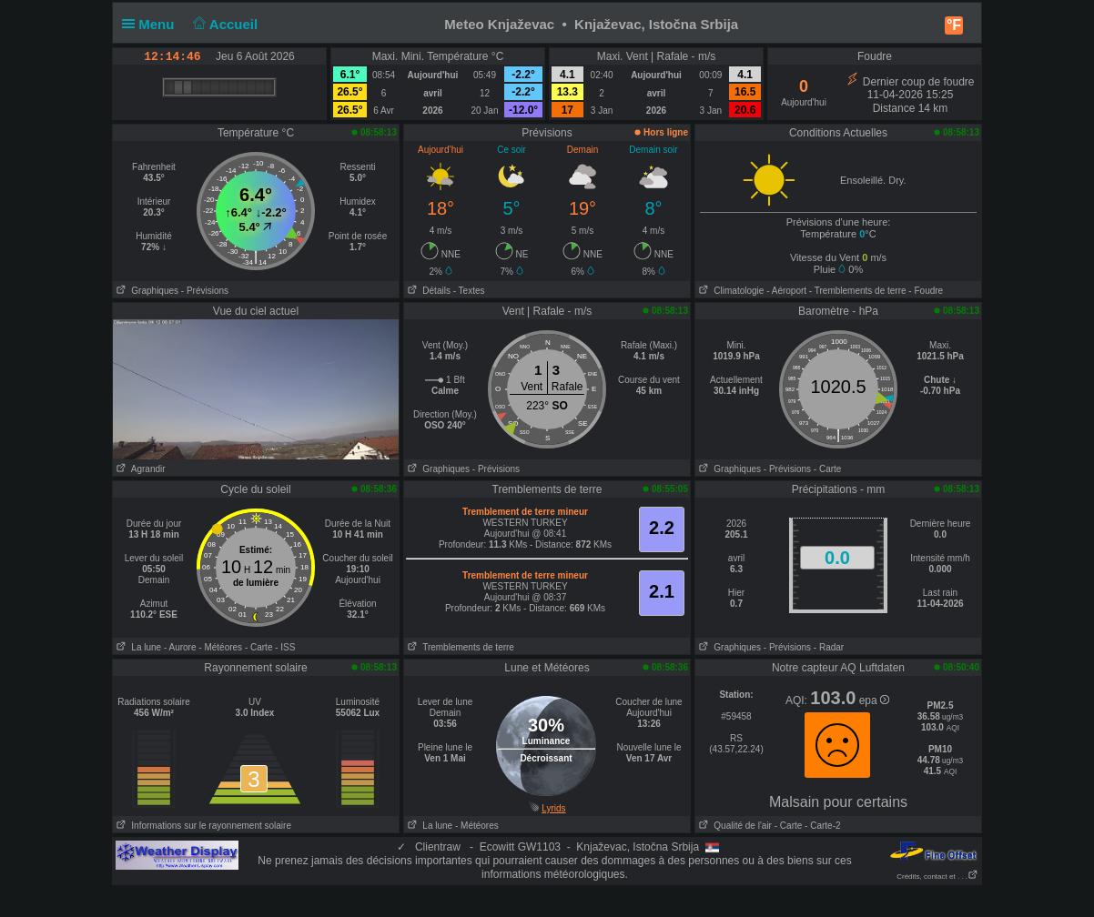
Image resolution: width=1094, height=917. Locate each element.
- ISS (285, 647)
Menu (152, 24)
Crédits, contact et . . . (937, 876)
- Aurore (180, 647)
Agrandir (139, 469)
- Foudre (925, 291)
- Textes (469, 291)
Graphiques (145, 291)
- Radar (829, 647)
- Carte (828, 469)
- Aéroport (786, 291)
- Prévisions (204, 291)
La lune (137, 647)
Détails (427, 291)
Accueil (224, 24)
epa (874, 700)
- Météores (220, 647)
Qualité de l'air (733, 826)
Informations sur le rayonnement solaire (202, 826)
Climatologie (729, 291)
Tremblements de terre (459, 647)
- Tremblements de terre (858, 291)
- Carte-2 (821, 826)
